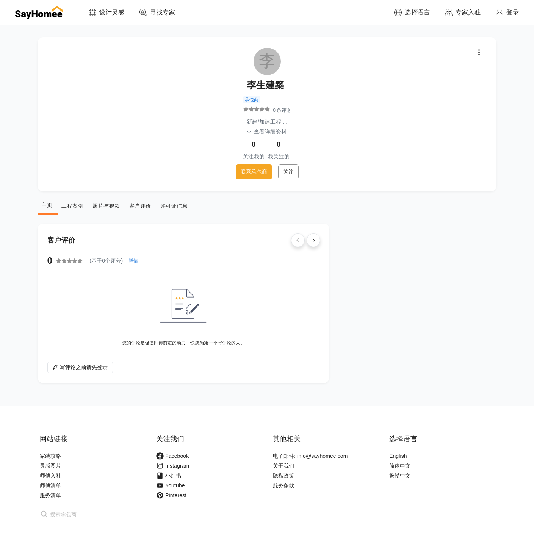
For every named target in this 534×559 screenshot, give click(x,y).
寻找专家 (162, 12)
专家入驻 (468, 12)
